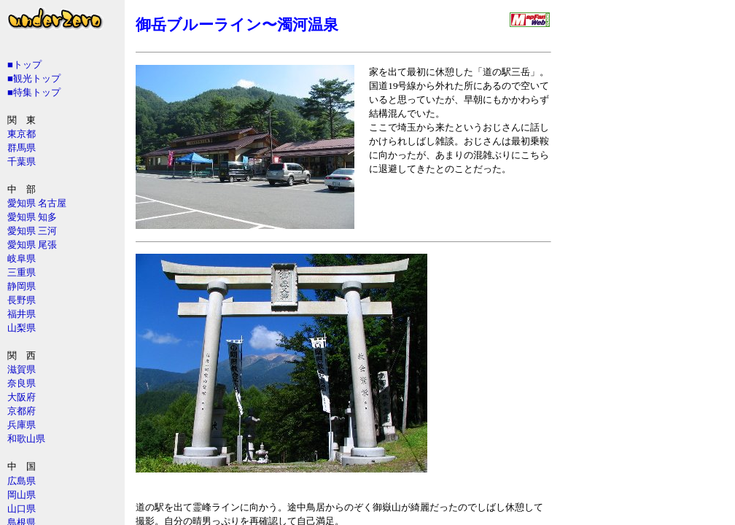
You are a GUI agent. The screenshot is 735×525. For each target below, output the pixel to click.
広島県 (21, 480)
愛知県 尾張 (32, 244)
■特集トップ (34, 92)
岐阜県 (21, 258)
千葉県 (21, 161)
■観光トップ (34, 78)
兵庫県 (21, 424)
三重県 (21, 272)
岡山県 (21, 494)
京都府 (21, 410)
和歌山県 (26, 438)
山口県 (21, 508)
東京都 (21, 133)
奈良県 (21, 383)
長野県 (21, 300)
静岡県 (21, 286)
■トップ (24, 64)
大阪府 (21, 397)
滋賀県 (21, 369)
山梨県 (21, 327)
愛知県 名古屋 (36, 203)
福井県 (21, 313)
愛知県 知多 (32, 216)
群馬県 (21, 147)
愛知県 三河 (32, 230)
